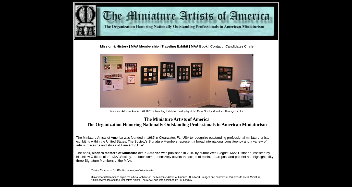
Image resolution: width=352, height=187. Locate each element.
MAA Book (199, 46)
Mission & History (114, 46)
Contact (216, 46)
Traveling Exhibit (175, 46)
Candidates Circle (239, 46)
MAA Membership (145, 46)
